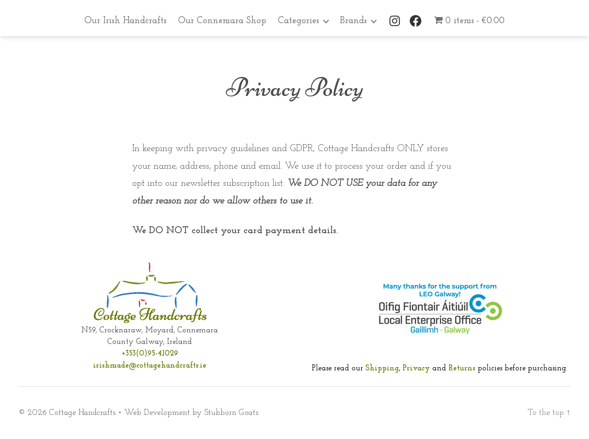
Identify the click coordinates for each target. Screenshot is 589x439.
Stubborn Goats (231, 412)
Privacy (416, 368)
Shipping (382, 368)
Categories (298, 20)
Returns (463, 368)
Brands (353, 20)
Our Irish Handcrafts (125, 20)
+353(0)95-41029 (150, 353)
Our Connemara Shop (222, 20)
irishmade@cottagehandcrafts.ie (149, 365)
